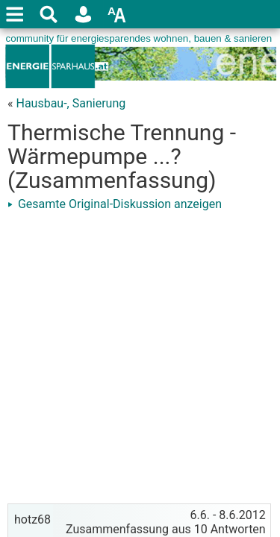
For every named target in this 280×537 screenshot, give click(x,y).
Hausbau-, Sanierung (70, 103)
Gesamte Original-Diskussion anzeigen (114, 204)
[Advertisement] (140, 356)
